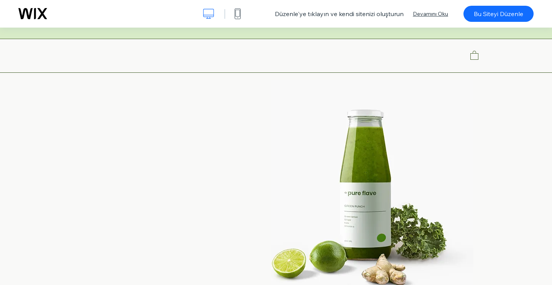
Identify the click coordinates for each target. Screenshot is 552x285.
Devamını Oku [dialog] (430, 13)
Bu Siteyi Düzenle (498, 14)
